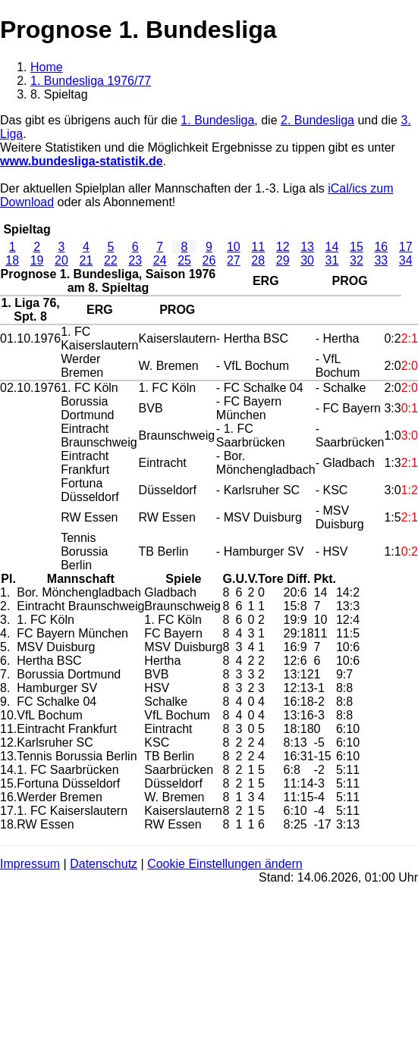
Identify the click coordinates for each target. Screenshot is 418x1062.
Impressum (30, 863)
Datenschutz (103, 863)
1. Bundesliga (217, 120)
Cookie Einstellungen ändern (225, 863)
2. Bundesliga (317, 120)
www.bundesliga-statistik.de (81, 161)
